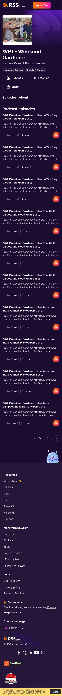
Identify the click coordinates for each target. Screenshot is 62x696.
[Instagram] (43, 652)
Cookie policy (12, 580)
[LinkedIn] (30, 653)
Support (9, 519)
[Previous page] (47, 438)
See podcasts (12, 612)
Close (55, 692)
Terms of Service (14, 593)
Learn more (36, 694)
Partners (9, 534)
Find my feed (12, 559)
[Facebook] (19, 653)
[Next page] (56, 438)
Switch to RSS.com (16, 565)
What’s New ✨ (12, 481)
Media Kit (9, 512)
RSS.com (51, 607)
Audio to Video (13, 553)
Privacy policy (12, 587)
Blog (6, 493)
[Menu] (57, 5)
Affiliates (9, 487)
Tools (7, 546)
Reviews (9, 540)
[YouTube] (36, 652)
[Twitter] (25, 653)
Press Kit (9, 506)
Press (7, 500)
